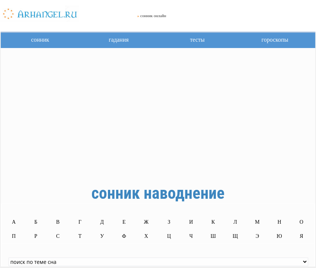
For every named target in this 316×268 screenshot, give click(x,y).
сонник (40, 39)
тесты (197, 39)
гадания (118, 39)
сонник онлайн (153, 15)
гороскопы (275, 39)
